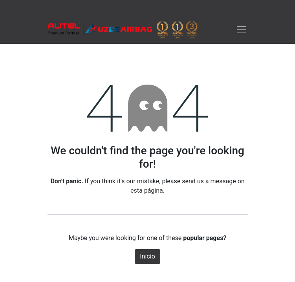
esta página (146, 190)
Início (147, 256)
